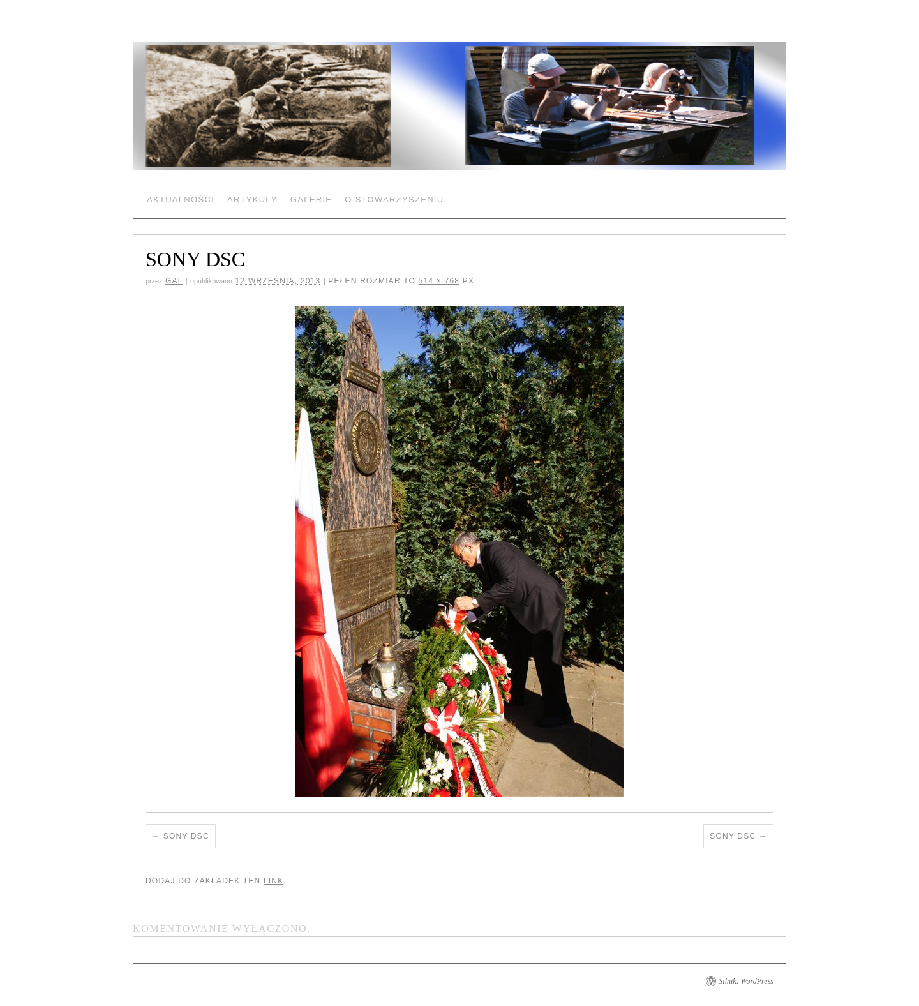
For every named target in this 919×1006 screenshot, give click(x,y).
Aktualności (180, 199)
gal (174, 280)
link (273, 880)
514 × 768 (439, 280)
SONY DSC (186, 836)
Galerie (311, 199)
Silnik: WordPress (746, 981)
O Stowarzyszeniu (394, 199)
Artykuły (252, 199)
